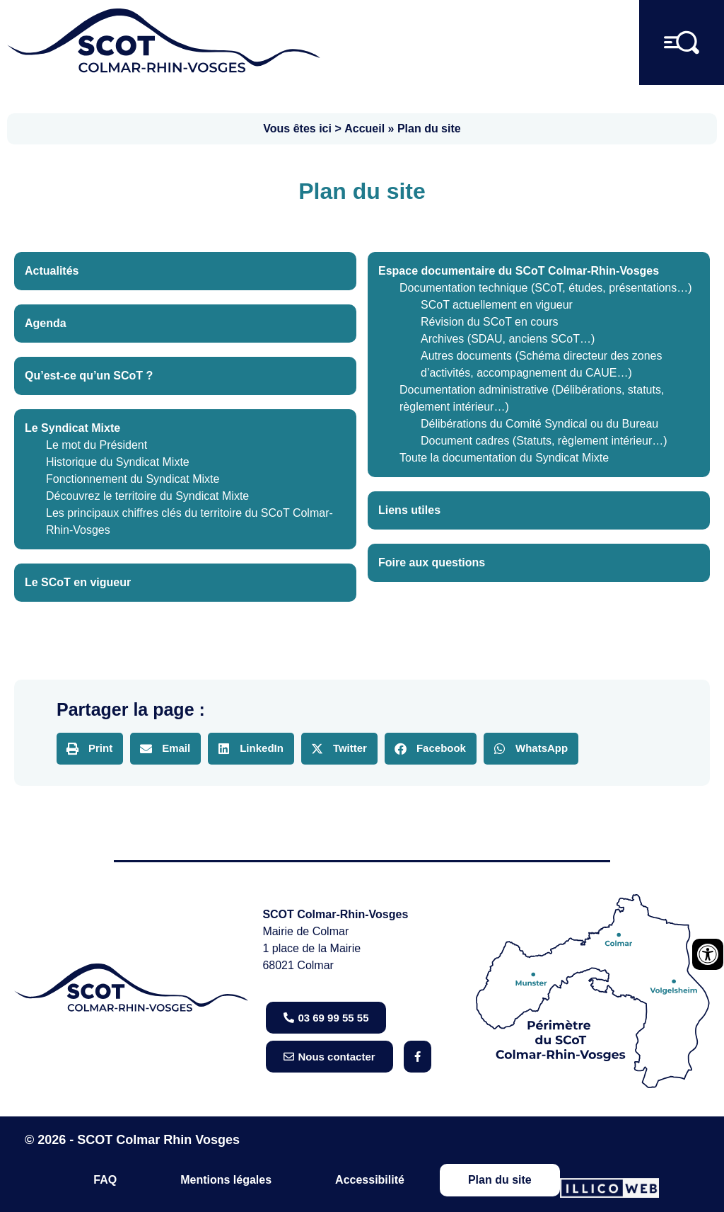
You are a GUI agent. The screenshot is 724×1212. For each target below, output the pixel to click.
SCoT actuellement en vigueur (497, 305)
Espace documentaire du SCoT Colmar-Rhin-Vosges (518, 271)
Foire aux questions (431, 562)
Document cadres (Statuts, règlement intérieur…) (544, 441)
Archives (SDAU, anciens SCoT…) (508, 339)
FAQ (105, 1180)
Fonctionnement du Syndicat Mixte (132, 479)
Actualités (51, 271)
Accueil (364, 128)
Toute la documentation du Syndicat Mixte (504, 458)
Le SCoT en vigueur (78, 582)
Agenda (45, 323)
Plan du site (500, 1180)
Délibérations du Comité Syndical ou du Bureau (539, 424)
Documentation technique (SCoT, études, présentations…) (545, 288)
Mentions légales (226, 1180)
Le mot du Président (96, 445)
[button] (90, 749)
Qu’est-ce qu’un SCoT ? (89, 376)
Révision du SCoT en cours (489, 322)
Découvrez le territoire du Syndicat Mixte (147, 496)
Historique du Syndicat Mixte (117, 462)
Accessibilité (369, 1180)
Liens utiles (409, 510)
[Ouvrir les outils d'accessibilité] (707, 954)
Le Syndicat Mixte (72, 428)
